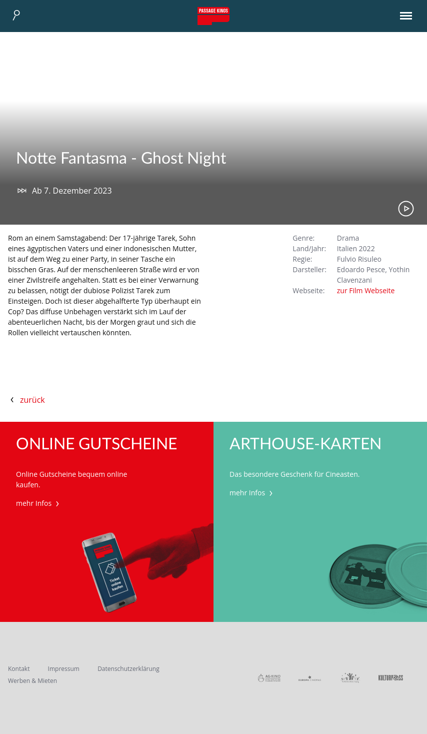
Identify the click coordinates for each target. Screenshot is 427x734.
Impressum (64, 668)
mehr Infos (39, 503)
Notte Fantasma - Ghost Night (121, 159)
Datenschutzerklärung (129, 668)
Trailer (406, 209)
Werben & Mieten (32, 680)
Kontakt (19, 668)
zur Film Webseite (366, 290)
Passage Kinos (214, 16)
